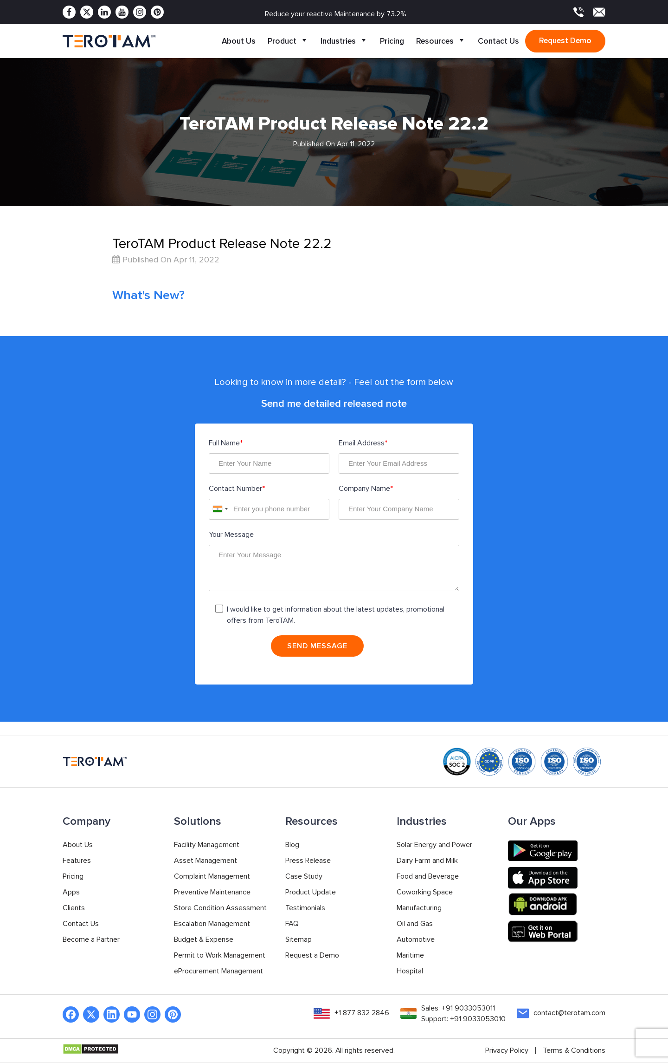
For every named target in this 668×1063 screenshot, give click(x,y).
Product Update (310, 892)
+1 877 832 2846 (361, 1013)
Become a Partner (91, 940)
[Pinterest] (157, 12)
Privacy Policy (506, 1051)
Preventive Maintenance (212, 892)
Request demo (565, 41)
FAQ (292, 924)
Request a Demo (312, 955)
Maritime (410, 955)
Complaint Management (212, 876)
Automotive (416, 940)
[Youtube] (122, 12)
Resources (441, 41)
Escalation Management (212, 924)
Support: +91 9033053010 (463, 1020)
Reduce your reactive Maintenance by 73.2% (335, 14)
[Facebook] (69, 12)
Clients (74, 908)
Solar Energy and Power (434, 845)
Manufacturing (419, 908)
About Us (239, 41)
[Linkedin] (104, 12)
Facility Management (206, 845)
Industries (344, 41)
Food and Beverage (428, 876)
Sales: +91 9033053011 (458, 1008)
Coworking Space (425, 892)
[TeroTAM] (109, 41)
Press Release (308, 861)
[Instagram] (139, 12)
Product (288, 41)
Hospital (410, 971)
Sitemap (298, 940)
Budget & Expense (203, 940)
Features (77, 861)
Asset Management (205, 861)
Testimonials (305, 908)
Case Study (303, 876)
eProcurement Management (218, 971)
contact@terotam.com (569, 1013)
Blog (292, 845)
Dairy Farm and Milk (427, 861)
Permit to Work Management (219, 955)
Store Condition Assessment (220, 908)
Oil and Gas (415, 924)
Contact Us (498, 41)
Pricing (392, 41)
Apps (71, 892)
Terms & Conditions (574, 1051)
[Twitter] (86, 12)
